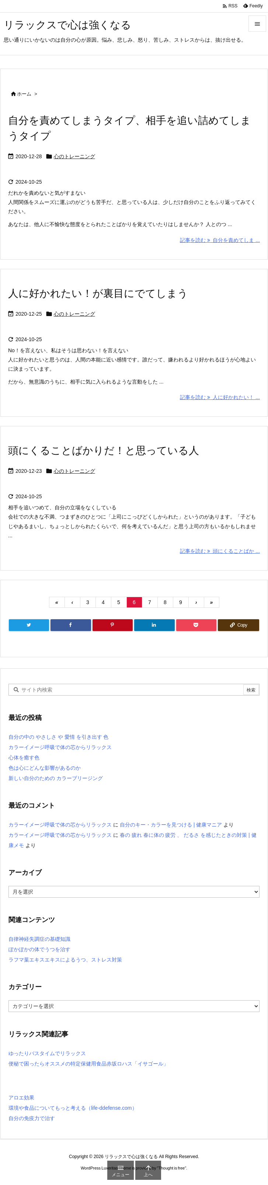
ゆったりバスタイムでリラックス (47, 1053)
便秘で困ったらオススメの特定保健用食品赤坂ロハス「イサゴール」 (88, 1064)
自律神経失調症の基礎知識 (39, 939)
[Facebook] (71, 625)
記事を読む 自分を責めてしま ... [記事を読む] (220, 240)
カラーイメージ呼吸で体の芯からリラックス (60, 747)
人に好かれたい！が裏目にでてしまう (98, 293)
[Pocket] (196, 625)
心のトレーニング (74, 156)
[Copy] (238, 625)
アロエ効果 (21, 1098)
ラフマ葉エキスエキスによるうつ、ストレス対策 (65, 960)
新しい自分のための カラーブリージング (55, 778)
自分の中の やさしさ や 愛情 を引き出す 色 (58, 737)
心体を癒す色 (23, 757)
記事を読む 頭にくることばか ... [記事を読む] (220, 551)
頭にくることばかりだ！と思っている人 (103, 450)
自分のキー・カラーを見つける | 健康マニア (171, 825)
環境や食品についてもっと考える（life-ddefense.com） (72, 1108)
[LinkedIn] (154, 625)
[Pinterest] (113, 625)
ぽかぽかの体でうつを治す (39, 949)
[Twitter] (29, 625)
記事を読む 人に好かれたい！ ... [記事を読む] (220, 397)
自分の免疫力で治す (31, 1118)
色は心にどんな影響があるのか (44, 768)
